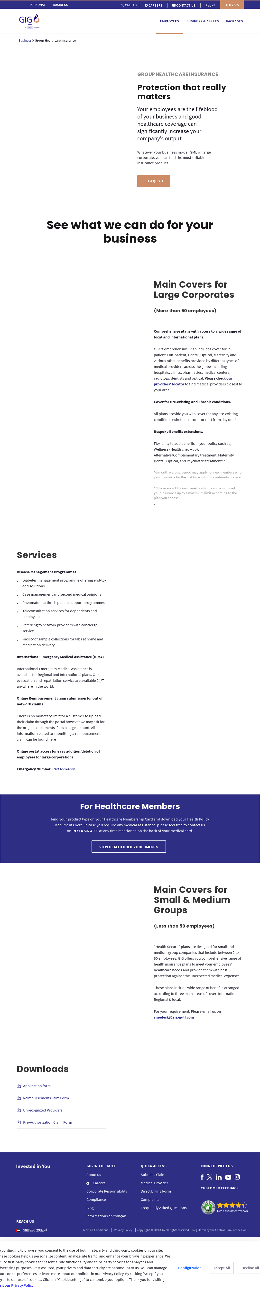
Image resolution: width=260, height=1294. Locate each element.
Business (25, 40)
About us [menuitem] (93, 1174)
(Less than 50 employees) (184, 926)
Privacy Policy (123, 1230)
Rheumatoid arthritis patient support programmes (63, 602)
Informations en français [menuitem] (106, 1215)
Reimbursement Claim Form (46, 1097)
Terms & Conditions (95, 1230)
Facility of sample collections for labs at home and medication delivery (62, 642)
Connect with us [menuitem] (217, 1165)
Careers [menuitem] (95, 1182)
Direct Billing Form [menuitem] (156, 1191)
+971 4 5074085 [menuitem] (31, 1238)
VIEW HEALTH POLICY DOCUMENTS (128, 846)
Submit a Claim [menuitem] (153, 1174)
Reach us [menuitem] (25, 1221)
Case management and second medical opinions (61, 594)
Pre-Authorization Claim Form (47, 1122)
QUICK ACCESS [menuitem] (154, 1165)
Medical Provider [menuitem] (154, 1182)
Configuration (190, 1267)
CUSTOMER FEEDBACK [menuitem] (220, 1187)
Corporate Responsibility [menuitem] (106, 1191)
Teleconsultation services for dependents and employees (59, 613)
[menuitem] (37, 4)
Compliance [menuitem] (96, 1199)
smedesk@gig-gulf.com (174, 1017)
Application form (37, 1085)
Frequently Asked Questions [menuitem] (164, 1207)
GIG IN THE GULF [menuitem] (101, 1165)
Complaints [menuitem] (150, 1199)
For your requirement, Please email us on (187, 1014)
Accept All (222, 1267)
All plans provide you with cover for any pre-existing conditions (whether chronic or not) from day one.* (196, 416)
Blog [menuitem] (90, 1207)
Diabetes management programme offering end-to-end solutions (64, 583)
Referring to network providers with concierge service (59, 627)
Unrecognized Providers (43, 1110)
